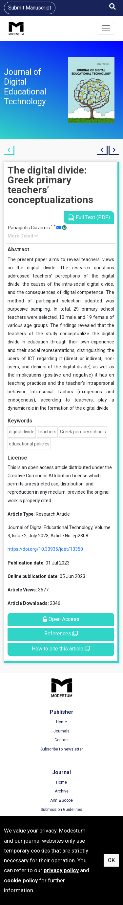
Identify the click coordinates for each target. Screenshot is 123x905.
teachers (47, 431)
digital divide (21, 431)
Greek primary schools (83, 431)
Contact (61, 740)
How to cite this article (61, 649)
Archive (62, 791)
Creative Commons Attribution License (48, 475)
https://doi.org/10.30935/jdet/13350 (45, 549)
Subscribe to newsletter (61, 749)
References (61, 633)
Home (61, 722)
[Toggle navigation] (106, 28)
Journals (61, 731)
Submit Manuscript (29, 8)
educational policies (29, 443)
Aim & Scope (61, 800)
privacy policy (61, 870)
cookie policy (21, 880)
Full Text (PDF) (89, 217)
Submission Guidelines (61, 809)
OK (111, 860)
